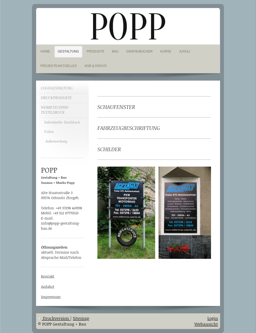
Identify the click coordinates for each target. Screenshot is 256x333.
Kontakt (47, 276)
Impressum (51, 296)
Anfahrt (47, 286)
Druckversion (54, 318)
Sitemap (81, 318)
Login (212, 318)
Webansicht (206, 324)
